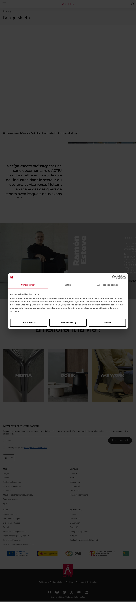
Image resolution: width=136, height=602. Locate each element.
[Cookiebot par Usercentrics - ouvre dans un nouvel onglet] (114, 277)
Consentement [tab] (28, 285)
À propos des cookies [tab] (107, 285)
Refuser (107, 323)
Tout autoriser (28, 323)
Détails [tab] (68, 285)
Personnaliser (68, 323)
